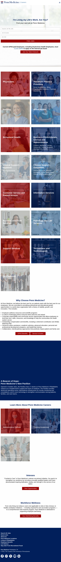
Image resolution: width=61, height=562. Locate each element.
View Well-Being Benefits (30, 516)
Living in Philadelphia (7, 540)
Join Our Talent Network (30, 52)
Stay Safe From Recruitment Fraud (12, 545)
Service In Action (37, 333)
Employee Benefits (7, 542)
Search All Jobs (6, 533)
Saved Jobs (4, 535)
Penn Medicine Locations (9, 538)
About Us (4, 536)
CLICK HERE (18, 48)
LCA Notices (5, 544)
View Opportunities (30, 488)
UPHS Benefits (22, 333)
